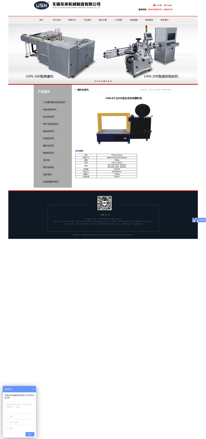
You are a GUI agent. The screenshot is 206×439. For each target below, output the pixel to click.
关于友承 (57, 20)
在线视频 (134, 20)
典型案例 (149, 20)
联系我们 (164, 20)
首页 (41, 20)
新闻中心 (72, 20)
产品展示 (87, 20)
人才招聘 (118, 20)
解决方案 (103, 20)
